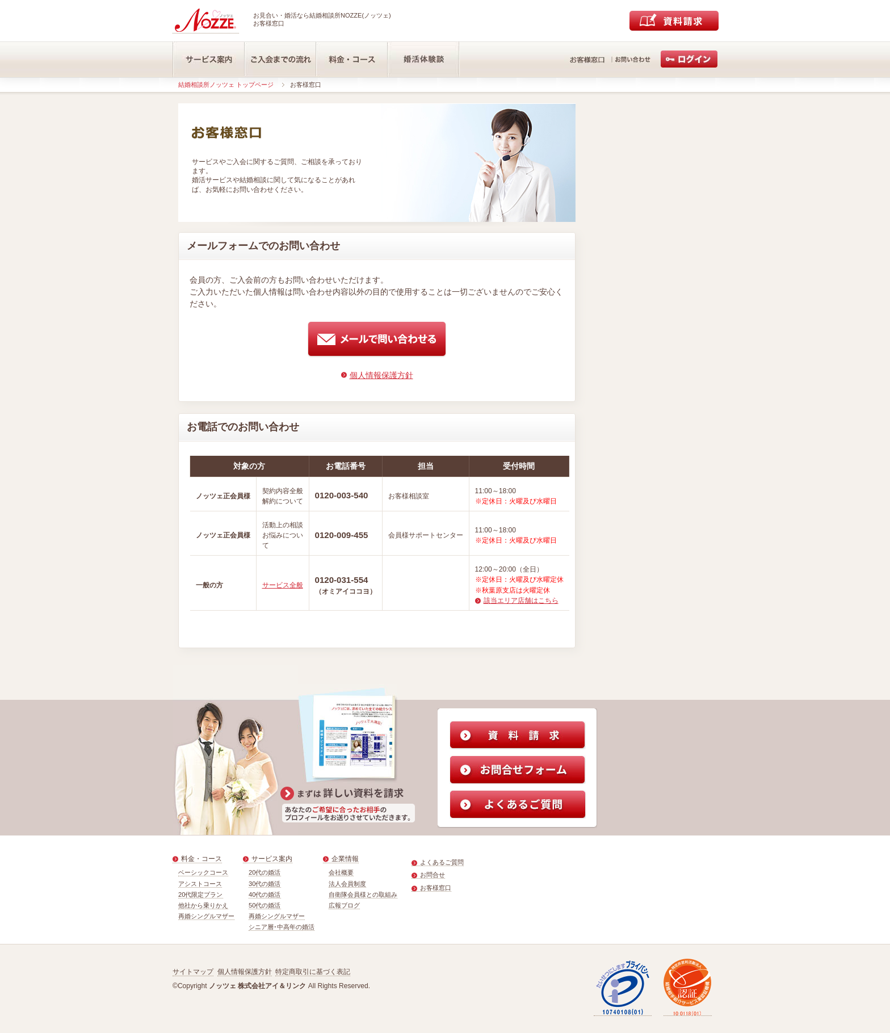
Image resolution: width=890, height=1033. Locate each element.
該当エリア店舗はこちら (521, 600)
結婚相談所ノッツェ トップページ (226, 84)
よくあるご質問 (442, 862)
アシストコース (200, 883)
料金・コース (201, 859)
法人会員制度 (347, 883)
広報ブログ (344, 905)
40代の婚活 (265, 894)
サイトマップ (193, 972)
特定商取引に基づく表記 (312, 972)
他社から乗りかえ (203, 905)
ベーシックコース (203, 872)
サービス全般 (282, 585)
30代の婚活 (265, 883)
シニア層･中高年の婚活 (281, 926)
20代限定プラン (200, 894)
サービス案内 (271, 859)
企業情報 (345, 859)
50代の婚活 (265, 905)
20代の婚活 (265, 872)
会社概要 (341, 872)
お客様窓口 (435, 887)
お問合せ (432, 874)
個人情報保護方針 (381, 375)
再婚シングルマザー (206, 916)
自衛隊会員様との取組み (363, 894)
